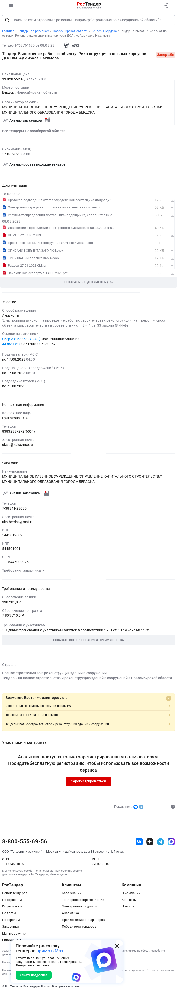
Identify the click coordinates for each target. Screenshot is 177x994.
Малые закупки (14, 934)
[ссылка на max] (171, 842)
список (169, 970)
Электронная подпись (79, 907)
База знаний (72, 893)
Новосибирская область (36, 93)
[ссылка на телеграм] (160, 842)
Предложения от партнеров (83, 920)
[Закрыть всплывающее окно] (117, 946)
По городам (11, 920)
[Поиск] (7, 20)
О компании (131, 893)
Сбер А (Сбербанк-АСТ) (21, 339)
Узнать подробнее (33, 975)
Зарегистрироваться (88, 782)
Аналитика (70, 913)
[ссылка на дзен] (149, 842)
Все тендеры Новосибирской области (33, 131)
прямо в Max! (50, 950)
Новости (128, 907)
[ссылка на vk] (139, 842)
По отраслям (12, 900)
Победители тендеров (79, 927)
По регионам (12, 907)
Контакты (129, 900)
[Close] (168, 699)
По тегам (9, 913)
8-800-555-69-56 (24, 842)
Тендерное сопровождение (83, 900)
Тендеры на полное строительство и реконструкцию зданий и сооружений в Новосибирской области (87, 678)
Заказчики (10, 927)
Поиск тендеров (14, 893)
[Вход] (166, 5)
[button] (88, 640)
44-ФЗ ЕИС (11, 344)
